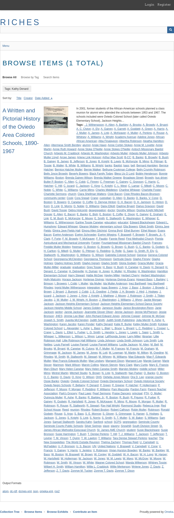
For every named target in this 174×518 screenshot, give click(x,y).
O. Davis (65, 377)
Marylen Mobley (128, 369)
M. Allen (144, 344)
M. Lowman (116, 352)
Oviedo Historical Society (149, 381)
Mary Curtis (140, 365)
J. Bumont (71, 291)
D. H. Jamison (142, 202)
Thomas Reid (130, 442)
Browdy (149, 177)
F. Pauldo (101, 238)
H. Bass (107, 267)
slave (106, 426)
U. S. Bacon (83, 446)
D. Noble (78, 206)
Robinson (154, 409)
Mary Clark (125, 365)
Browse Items (33, 511)
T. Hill (113, 434)
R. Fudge (150, 397)
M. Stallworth (74, 356)
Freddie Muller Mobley (57, 246)
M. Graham (147, 348)
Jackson (49, 303)
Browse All (9, 77)
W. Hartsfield (51, 458)
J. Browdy (158, 287)
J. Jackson (59, 295)
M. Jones (92, 352)
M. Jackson (65, 352)
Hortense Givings (93, 279)
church (72, 194)
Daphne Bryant (125, 206)
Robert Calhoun (120, 409)
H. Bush (118, 267)
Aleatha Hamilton (153, 141)
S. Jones (60, 417)
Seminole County (148, 421)
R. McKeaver (104, 401)
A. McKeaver (118, 133)
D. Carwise (74, 202)
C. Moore (158, 185)
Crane (94, 198)
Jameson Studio (111, 308)
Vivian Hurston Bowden (123, 450)
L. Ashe (84, 328)
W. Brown (86, 454)
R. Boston (112, 397)
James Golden (91, 308)
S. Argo (68, 413)
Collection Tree (9, 511)
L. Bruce (117, 328)
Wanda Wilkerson (136, 462)
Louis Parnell (61, 344)
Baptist (118, 165)
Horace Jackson (72, 279)
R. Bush (124, 397)
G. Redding (103, 251)
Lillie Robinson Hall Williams (79, 340)
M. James (79, 352)
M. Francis (132, 348)
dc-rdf (13, 491)
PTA (146, 393)
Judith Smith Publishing (120, 320)
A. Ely (95, 128)
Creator (28, 98)
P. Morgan (75, 389)
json (35, 491)
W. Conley (100, 454)
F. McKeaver (87, 238)
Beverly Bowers (78, 173)
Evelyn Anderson (63, 234)
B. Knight (103, 161)
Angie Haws (99, 145)
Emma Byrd (115, 230)
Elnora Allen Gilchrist (94, 230)
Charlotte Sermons (55, 194)
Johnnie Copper (130, 316)
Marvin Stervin (109, 365)
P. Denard (92, 385)
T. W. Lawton (89, 438)
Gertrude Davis (122, 259)
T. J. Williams (126, 434)
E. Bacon (69, 214)
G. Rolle (116, 251)
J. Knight (93, 295)
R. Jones (90, 401)
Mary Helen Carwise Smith (101, 369)
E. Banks (82, 214)
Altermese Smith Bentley (66, 145)
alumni (86, 145)
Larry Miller (134, 336)
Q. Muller (156, 393)
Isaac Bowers (109, 287)
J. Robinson (134, 295)
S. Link (84, 417)
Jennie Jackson (123, 312)
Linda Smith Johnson (129, 340)
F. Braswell (124, 234)
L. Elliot (68, 332)
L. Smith (155, 332)
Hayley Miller (112, 275)
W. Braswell (72, 454)
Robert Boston (100, 409)
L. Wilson (77, 336)
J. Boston (145, 287)
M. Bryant (59, 348)
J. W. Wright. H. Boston (84, 299)
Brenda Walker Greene (107, 177)
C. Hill (58, 185)
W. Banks (144, 450)
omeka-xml (46, 491)
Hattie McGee (94, 275)
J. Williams (124, 299)
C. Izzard (68, 185)
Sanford (98, 421)
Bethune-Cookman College (118, 169)
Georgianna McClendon (67, 259)
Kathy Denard (104, 324)
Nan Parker (135, 373)
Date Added (42, 98)
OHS (99, 377)
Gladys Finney (141, 259)
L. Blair (106, 328)
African (160, 137)
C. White (57, 190)
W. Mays (128, 458)
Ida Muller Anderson (115, 283)
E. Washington (132, 218)
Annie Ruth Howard (64, 149)
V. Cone (152, 446)
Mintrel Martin (60, 373)
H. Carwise (131, 267)
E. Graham (156, 214)
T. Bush (81, 434)
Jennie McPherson (146, 312)
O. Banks (149, 373)
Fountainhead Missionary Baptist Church (126, 242)
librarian (147, 336)
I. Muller (83, 283)
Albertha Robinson (130, 141)
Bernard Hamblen (147, 165)
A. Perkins (145, 133)
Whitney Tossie (157, 462)
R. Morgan (144, 401)
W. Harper (161, 454)
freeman (77, 246)
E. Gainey (142, 214)
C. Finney (93, 181)
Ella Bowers (130, 226)
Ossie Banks (51, 381)
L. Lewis (133, 332)
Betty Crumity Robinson (151, 169)
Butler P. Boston (53, 181)
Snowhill (126, 426)
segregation (130, 421)
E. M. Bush (57, 218)
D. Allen (117, 198)
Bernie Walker (92, 169)
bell (133, 165)
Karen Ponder (86, 324)
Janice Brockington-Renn (138, 308)
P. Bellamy (78, 385)
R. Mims (119, 401)
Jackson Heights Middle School (63, 308)
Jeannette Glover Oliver (98, 312)
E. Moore (87, 218)
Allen (47, 145)
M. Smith (60, 356)
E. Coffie (118, 214)
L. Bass (95, 328)
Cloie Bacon (115, 194)
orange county (153, 377)
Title (18, 98)
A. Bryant (161, 124)
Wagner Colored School (109, 462)
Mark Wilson (72, 365)
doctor (111, 210)
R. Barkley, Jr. (96, 397)
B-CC (127, 157)
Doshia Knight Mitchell (149, 210)
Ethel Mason (148, 230)
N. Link (106, 373)
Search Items (51, 77)
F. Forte (56, 238)
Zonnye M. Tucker (81, 470)
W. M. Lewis (113, 458)
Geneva (141, 255)
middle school (148, 369)
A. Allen (109, 124)
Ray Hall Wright (110, 405)
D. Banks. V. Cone (147, 198)
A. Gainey (107, 128)
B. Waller (58, 165)
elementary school (111, 226)
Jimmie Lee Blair (74, 316)
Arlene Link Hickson (89, 157)
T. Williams (104, 438)
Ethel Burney (132, 230)
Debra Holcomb (77, 210)
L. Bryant (128, 328)
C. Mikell (146, 185)
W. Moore (155, 458)
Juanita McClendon (76, 320)
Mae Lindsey (96, 360)
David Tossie (59, 210)
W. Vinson (75, 462)
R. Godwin (60, 401)
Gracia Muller (146, 263)
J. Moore (120, 295)
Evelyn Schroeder (85, 234)
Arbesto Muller (119, 153)
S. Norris (95, 417)
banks (108, 165)
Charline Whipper (129, 190)
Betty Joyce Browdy (56, 173)
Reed (65, 409)
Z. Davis (155, 466)
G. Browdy (103, 246)
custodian (105, 198)
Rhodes (85, 409)
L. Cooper (160, 328)
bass (126, 165)
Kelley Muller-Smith (145, 324)
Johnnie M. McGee (153, 316)
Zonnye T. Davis (104, 470)
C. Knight (106, 185)
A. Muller (132, 133)
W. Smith (62, 462)
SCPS (117, 421)
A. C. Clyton (83, 128)
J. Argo (123, 287)
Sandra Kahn (84, 421)
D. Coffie (87, 202)
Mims (47, 373)
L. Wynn (89, 336)
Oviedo (64, 381)
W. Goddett (114, 454)
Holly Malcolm (52, 279)
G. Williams (83, 255)
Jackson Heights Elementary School (77, 303)
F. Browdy (139, 234)
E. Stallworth (113, 218)
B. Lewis (116, 161)
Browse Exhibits (57, 511)
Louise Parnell (79, 344)
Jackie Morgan (152, 299)
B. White (70, 165)
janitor (59, 312)
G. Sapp (128, 251)
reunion (74, 409)
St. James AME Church (111, 430)
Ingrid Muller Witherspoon (70, 287)
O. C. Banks (51, 377)
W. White (88, 462)
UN (94, 446)
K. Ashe (156, 320)
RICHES (20, 22)
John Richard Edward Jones (102, 316)
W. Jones (99, 458)
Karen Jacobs (68, 324)
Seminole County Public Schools (63, 426)
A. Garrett (120, 128)
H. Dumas (91, 271)
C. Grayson (136, 181)
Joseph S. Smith (53, 320)
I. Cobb (72, 283)
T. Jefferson (157, 434)
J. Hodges (152, 291)
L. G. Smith (93, 332)
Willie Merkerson (120, 466)
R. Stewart (93, 405)
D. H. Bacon (124, 202)
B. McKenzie (130, 161)
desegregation (97, 210)
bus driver (161, 177)
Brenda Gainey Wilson (78, 177)
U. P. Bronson (66, 446)
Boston (59, 177)
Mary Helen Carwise (71, 369)
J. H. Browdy (127, 291)
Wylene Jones (140, 466)
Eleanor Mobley (88, 226)
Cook (70, 198)
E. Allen (58, 214)
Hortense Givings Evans (120, 279)
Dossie (48, 214)
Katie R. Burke (122, 324)
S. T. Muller (120, 417)
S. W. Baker (136, 417)
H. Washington (147, 271)
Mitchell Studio (78, 373)
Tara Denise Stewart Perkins (130, 438)
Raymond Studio (131, 405)
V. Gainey (60, 450)
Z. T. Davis (62, 470)
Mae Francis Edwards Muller (70, 360)
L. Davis (57, 332)
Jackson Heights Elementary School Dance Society (131, 303)
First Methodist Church (140, 238)
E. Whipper (148, 218)
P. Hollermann (148, 385)
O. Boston (163, 373)
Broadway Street (133, 177)
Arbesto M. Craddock (67, 153)
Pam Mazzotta (120, 389)
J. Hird (140, 291)
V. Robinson (100, 450)
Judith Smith (97, 320)
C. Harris (150, 181)
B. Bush (163, 157)
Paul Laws (85, 393)
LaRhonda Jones (115, 336)
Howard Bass (144, 279)
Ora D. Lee (137, 377)
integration (93, 287)
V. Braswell (123, 446)
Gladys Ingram (91, 263)
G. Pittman (88, 251)
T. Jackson (142, 434)
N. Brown (94, 373)
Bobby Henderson (146, 173)
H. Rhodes (129, 271)
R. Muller (157, 401)
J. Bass (133, 287)
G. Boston (90, 246)
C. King (95, 185)
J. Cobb (83, 291)
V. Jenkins (85, 450)
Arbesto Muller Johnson (143, 153)
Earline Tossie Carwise (89, 222)
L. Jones (121, 332)
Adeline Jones (145, 137)
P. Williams (103, 389)
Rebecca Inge (151, 405)
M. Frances (118, 348)
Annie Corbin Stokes (120, 145)
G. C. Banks (143, 246)
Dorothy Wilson (125, 210)
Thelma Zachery (111, 442)
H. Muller (116, 271)
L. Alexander (71, 328)
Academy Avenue (125, 137)
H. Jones (104, 271)
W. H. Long (146, 454)
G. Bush (129, 246)
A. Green (147, 128)
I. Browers (60, 283)
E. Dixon (130, 214)
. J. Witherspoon (94, 124)
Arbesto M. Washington (95, 153)
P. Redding (88, 389)
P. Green (105, 385)
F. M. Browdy (70, 238)
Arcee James (68, 157)
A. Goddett (133, 128)
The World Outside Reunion (82, 442)
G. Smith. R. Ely (144, 251)
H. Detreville (76, 271)
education (110, 222)
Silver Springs (93, 426)
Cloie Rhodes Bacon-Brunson (142, 194)
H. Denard (157, 267)
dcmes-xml (25, 491)
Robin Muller (138, 409)
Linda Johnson (106, 340)
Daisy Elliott (108, 206)
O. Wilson (88, 377)
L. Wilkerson (62, 336)
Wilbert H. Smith (53, 466)
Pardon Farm (138, 389)
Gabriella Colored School (120, 255)
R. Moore (131, 401)
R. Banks (80, 397)
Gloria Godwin (127, 263)
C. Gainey (122, 181)
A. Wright (108, 137)
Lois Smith (150, 340)
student (131, 430)
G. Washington (66, 255)
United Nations (107, 446)
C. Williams (71, 190)
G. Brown (117, 246)
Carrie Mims (86, 190)
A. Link (105, 133)
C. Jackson (82, 185)
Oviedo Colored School (85, 381)
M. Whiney (105, 356)
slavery (115, 426)
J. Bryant (58, 291)
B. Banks (138, 157)
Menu (5, 45)
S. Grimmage (123, 413)
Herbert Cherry (130, 275)
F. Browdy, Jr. (154, 234)
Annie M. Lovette (144, 145)
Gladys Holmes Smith (67, 263)
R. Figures (136, 397)
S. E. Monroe (93, 413)
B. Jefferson (77, 161)
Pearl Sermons (102, 393)
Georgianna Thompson (98, 259)
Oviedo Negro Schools (57, 385)
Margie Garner (152, 360)
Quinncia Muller (53, 397)
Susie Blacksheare (148, 430)
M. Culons (88, 348)
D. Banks (129, 198)
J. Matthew (107, 295)
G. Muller (75, 251)
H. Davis (145, 267)
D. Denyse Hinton (105, 202)
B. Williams (84, 165)
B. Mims (144, 161)
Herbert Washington (153, 275)
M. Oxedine (157, 352)
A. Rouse (158, 133)
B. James (62, 161)
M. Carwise (73, 348)
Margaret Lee (134, 360)
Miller (161, 369)
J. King (83, 295)
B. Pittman (156, 161)
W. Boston (57, 454)
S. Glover (108, 413)
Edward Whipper (68, 226)
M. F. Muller (103, 348)
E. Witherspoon (64, 222)
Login (149, 4)
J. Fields (113, 291)
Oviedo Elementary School (116, 381)
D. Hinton (158, 202)
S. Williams (151, 417)
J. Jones (72, 295)
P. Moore (61, 389)
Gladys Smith (109, 263)
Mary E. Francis (158, 365)
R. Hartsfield (75, 401)
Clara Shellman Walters (91, 194)
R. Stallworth (77, 405)
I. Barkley (159, 279)
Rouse (58, 413)
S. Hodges (152, 413)
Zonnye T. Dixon (125, 470)
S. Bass (79, 413)
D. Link (55, 206)
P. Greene (118, 385)
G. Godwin (158, 246)
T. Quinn (75, 438)
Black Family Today (101, 173)
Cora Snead (82, 198)
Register (164, 4)
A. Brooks (135, 124)
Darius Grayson (145, 206)
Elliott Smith (146, 226)
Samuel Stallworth (64, 421)
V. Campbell (139, 446)
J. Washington (107, 299)
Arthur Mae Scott (112, 157)
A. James (93, 133)
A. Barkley (122, 124)
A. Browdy (149, 124)
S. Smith (107, 417)
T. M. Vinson (60, 438)
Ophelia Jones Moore (116, 377)
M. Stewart (90, 356)
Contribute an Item (85, 511)
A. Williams (94, 137)
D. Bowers (60, 202)
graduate (65, 267)
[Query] (87, 29)
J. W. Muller (61, 299)
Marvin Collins (90, 365)
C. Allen (69, 181)
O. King (76, 377)
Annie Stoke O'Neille (89, 149)
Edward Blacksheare (142, 222)
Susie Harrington (65, 434)
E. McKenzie (72, 218)
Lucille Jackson (128, 344)
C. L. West (120, 185)
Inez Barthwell (137, 283)
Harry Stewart (76, 275)
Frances (157, 242)
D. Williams (92, 206)
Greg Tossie (94, 267)
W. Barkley (158, 450)
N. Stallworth (119, 373)
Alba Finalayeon (108, 141)
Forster (95, 242)
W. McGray (141, 458)
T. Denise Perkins (98, 434)
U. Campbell (147, 442)
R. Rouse (62, 405)
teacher (152, 438)
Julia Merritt (143, 320)
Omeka (168, 511)
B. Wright (97, 165)
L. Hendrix (108, 332)
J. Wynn (137, 299)
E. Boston (105, 214)
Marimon (58, 365)
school (108, 421)
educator (123, 222)
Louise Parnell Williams (104, 344)
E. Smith (99, 218)
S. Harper (139, 413)
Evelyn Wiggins (107, 234)
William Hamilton (75, 466)
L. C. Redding (144, 328)
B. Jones (91, 161)
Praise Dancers (121, 393)
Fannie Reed (117, 238)
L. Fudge (79, 332)
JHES (58, 316)
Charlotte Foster (151, 190)
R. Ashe (69, 397)
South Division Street (145, 426)
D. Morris (66, 206)
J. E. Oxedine (98, 291)
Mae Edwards (136, 356)
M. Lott (103, 352)
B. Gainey (50, 161)
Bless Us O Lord (124, 173)
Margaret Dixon (115, 360)
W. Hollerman (69, 458)
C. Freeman (107, 181)
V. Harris (72, 450)
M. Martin (130, 352)
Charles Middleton (107, 190)
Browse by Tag (30, 77)
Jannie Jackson (73, 312)
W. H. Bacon (130, 454)
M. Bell (154, 344)
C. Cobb (80, 181)
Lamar (100, 336)
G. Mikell (63, 251)
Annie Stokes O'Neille (117, 149)
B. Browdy (151, 157)
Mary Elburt (51, 369)
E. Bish (93, 214)
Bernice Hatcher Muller (68, 169)
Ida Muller (96, 283)
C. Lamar (133, 185)
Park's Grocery (68, 393)
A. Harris (159, 128)
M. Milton (142, 352)
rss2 (57, 491)
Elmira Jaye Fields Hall (66, 230)
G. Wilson (98, 255)
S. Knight (72, 417)
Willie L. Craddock (98, 466)
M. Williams (120, 356)
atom (5, 491)
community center (54, 198)
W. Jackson (85, 458)
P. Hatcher (132, 385)
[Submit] (170, 29)
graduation (78, 267)
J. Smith (148, 295)
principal (137, 393)
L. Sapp (143, 332)
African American (86, 141)
